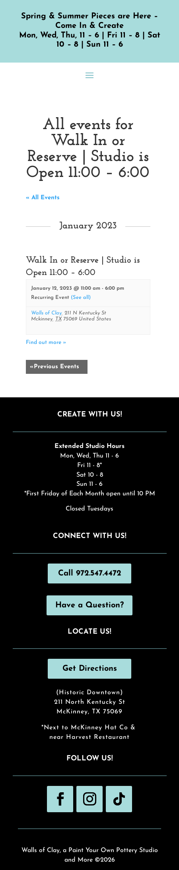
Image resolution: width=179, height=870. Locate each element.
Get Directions (89, 669)
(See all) (81, 297)
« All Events (43, 198)
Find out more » (46, 343)
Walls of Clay (46, 313)
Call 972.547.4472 (89, 573)
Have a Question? (89, 605)
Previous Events (54, 367)
